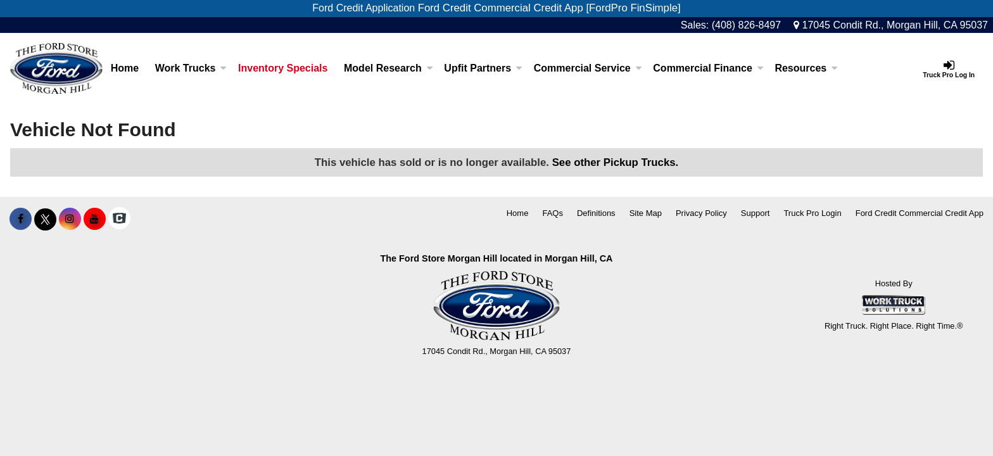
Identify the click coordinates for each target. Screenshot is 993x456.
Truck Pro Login (812, 213)
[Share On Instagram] (70, 219)
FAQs (552, 213)
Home (125, 68)
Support (755, 213)
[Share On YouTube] (95, 219)
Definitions (596, 213)
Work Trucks (191, 68)
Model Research (388, 68)
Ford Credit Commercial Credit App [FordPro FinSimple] (549, 8)
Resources (806, 68)
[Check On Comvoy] (119, 219)
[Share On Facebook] (20, 219)
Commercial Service (588, 68)
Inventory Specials (282, 68)
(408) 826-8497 (746, 25)
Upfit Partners (483, 68)
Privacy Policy (701, 213)
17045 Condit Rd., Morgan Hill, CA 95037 (891, 25)
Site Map (645, 213)
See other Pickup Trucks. (615, 162)
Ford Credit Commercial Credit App (920, 213)
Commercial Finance (708, 68)
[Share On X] (45, 219)
